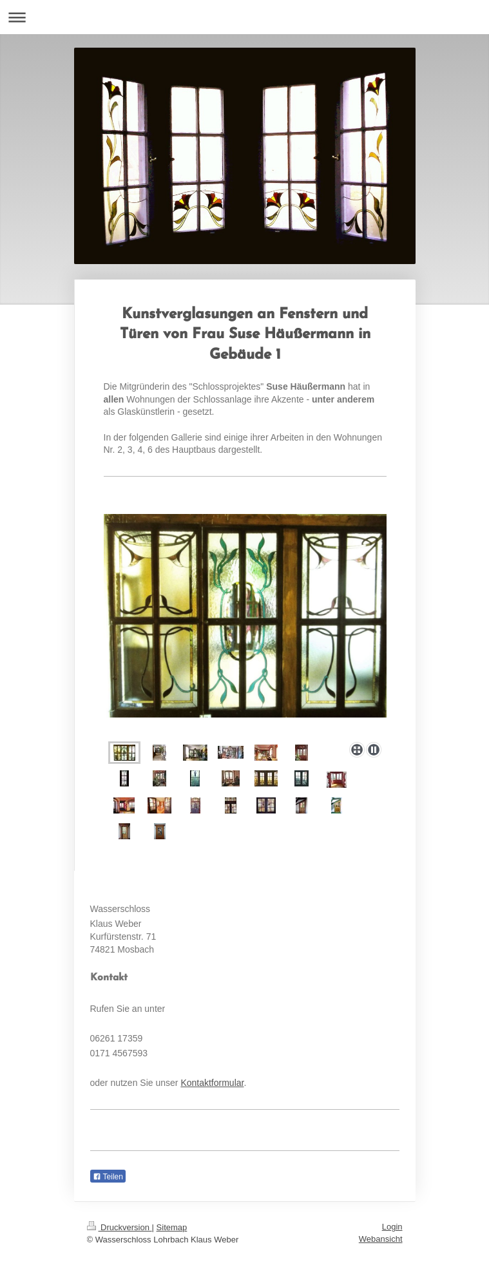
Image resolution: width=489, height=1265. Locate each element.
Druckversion (119, 1227)
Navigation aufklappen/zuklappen (244, 17)
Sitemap (172, 1227)
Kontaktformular (212, 1083)
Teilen (108, 1176)
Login (392, 1227)
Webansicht (381, 1239)
